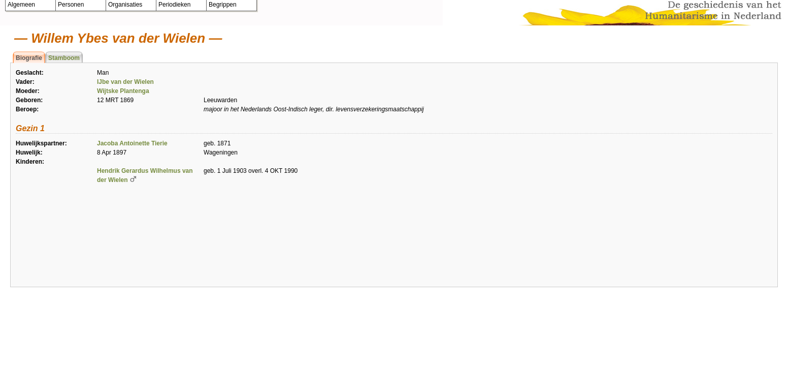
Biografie (29, 58)
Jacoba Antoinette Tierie (132, 143)
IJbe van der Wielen (125, 81)
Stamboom (64, 58)
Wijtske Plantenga (123, 91)
